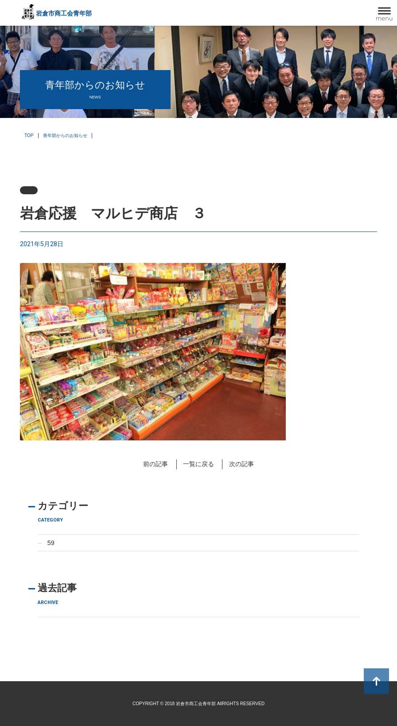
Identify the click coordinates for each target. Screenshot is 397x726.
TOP (29, 135)
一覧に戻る (198, 463)
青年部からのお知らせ (65, 135)
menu (384, 18)
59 (50, 542)
